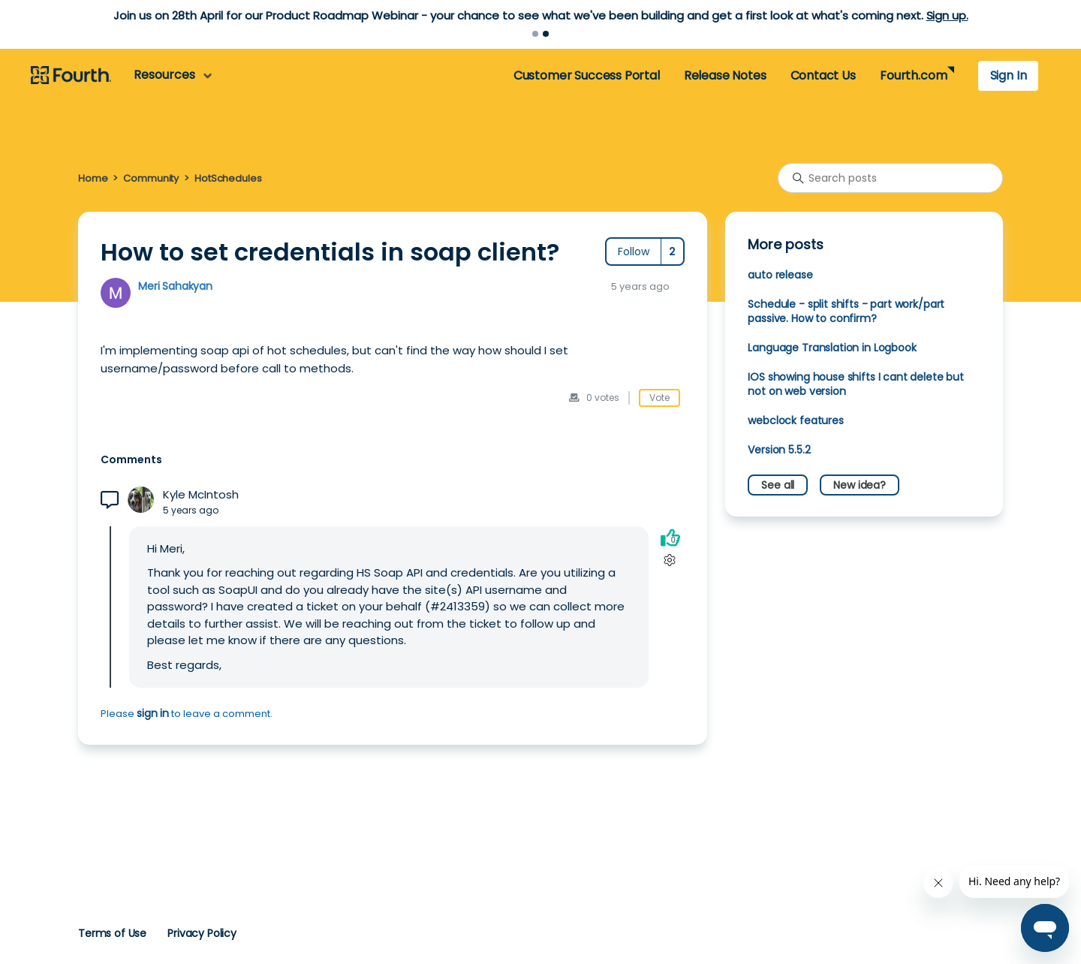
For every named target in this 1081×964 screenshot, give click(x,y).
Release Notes (725, 75)
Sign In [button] (1008, 75)
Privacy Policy (201, 933)
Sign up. (947, 15)
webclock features (795, 420)
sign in (153, 713)
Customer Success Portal (586, 75)
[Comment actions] (670, 560)
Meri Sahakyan (175, 286)
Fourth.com (913, 75)
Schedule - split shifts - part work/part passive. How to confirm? (846, 311)
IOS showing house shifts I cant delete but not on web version (856, 384)
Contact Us (823, 75)
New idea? (859, 485)
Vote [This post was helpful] (659, 397)
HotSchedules (227, 178)
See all (777, 485)
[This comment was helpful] (670, 537)
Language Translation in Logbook (832, 347)
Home (92, 178)
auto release (780, 274)
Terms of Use (112, 933)
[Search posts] (890, 178)
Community (151, 178)
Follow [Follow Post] (633, 251)
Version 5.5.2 (779, 449)
